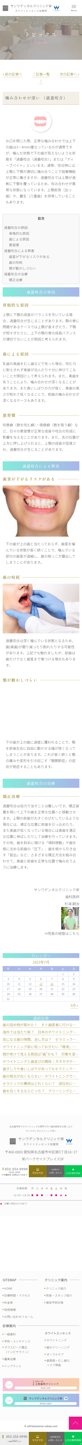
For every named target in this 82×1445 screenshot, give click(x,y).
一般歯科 (10, 1334)
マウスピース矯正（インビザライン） (17, 1349)
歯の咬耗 (15, 262)
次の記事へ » (69, 74)
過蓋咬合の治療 (16, 274)
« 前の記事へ (12, 74)
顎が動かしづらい (22, 268)
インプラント (12, 1366)
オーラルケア (55, 1354)
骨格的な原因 (19, 233)
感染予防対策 (54, 1302)
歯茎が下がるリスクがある (29, 256)
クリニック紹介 (56, 1288)
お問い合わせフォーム (18, 1317)
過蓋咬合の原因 (16, 227)
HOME (8, 1288)
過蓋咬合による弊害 (19, 250)
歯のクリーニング (58, 1347)
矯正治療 (15, 279)
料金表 (8, 1302)
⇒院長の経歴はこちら (61, 933)
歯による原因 (19, 239)
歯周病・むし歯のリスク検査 (58, 1362)
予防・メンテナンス (17, 1341)
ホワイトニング (56, 1340)
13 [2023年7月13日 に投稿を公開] (40, 984)
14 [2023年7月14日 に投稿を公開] (51, 984)
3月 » (74, 1005)
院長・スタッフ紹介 (59, 1295)
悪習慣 (14, 244)
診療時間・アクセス (17, 1295)
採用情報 (10, 1310)
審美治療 (10, 1359)
